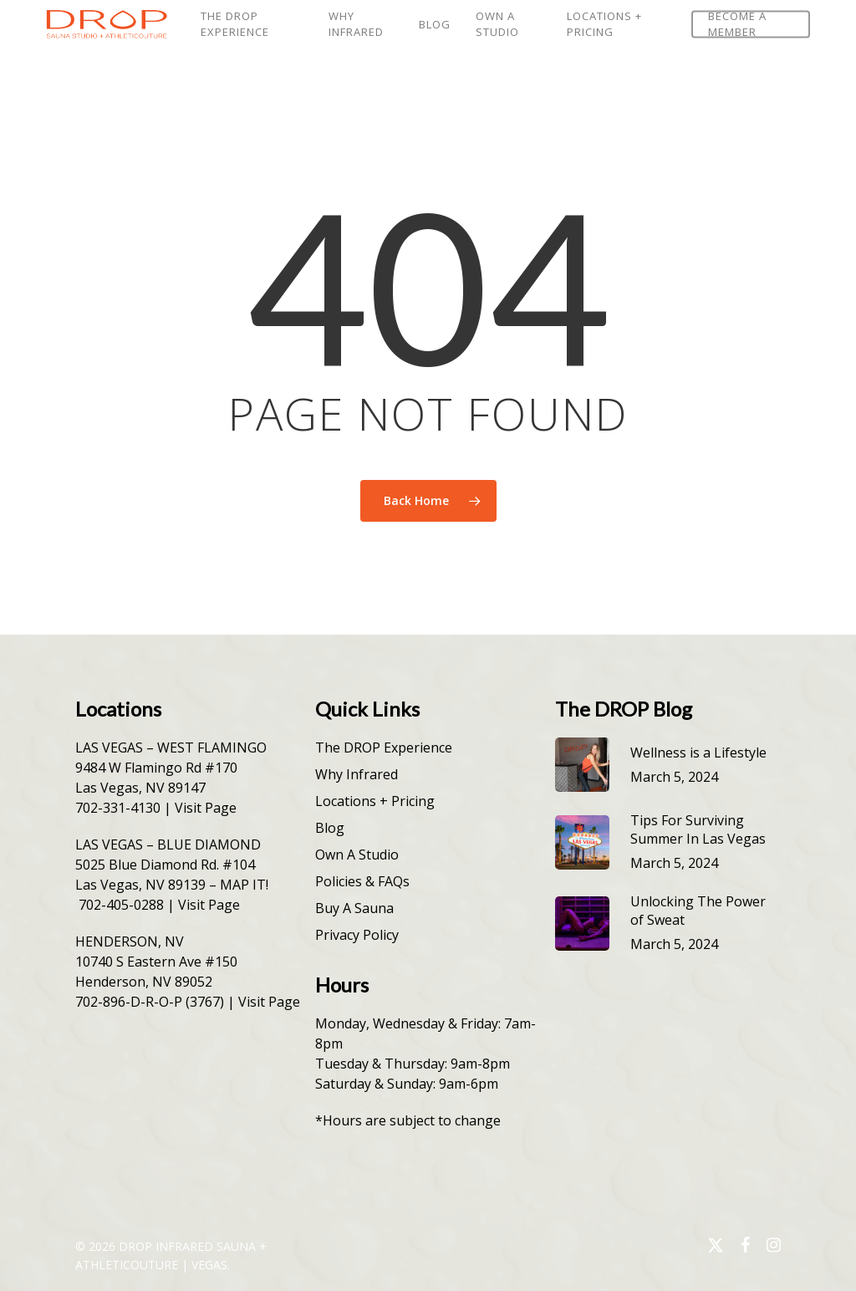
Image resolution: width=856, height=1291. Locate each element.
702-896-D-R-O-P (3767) (149, 1001)
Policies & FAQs (362, 881)
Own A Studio (357, 854)
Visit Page (206, 808)
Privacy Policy (357, 935)
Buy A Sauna (354, 908)
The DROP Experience (383, 747)
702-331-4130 (117, 808)
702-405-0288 (121, 905)
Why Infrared (356, 774)
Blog (329, 828)
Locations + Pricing (375, 801)
